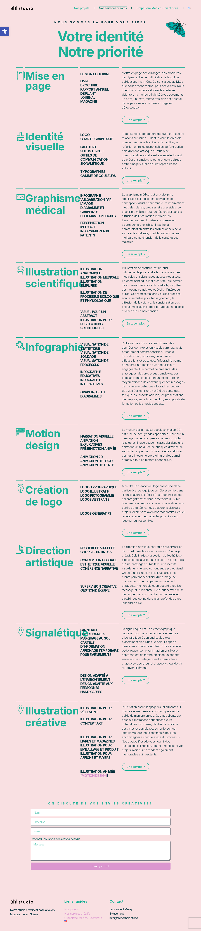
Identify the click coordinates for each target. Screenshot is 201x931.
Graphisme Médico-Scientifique (157, 8)
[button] (4, 31)
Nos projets (81, 8)
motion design (94, 776)
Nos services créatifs (113, 8)
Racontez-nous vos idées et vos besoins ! (56, 839)
